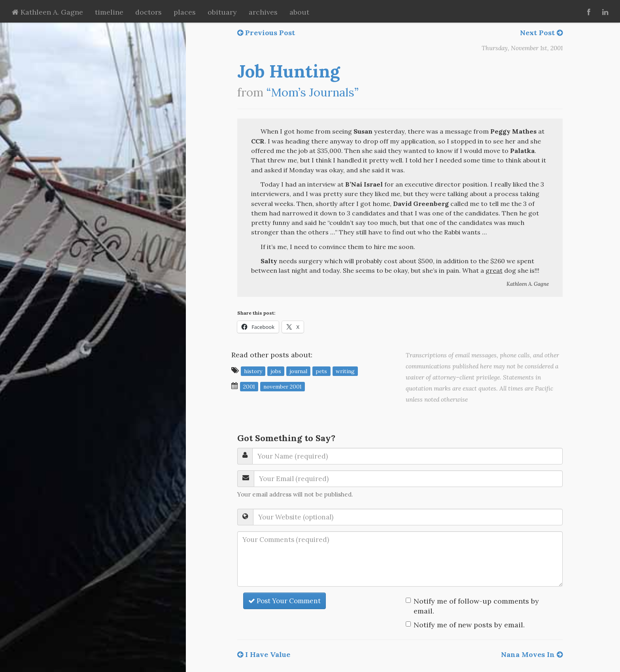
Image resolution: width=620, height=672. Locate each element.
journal (298, 370)
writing (345, 370)
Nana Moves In (532, 654)
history (253, 370)
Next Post (541, 32)
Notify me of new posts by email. (469, 624)
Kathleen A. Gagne (47, 12)
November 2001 (282, 386)
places (185, 12)
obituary (222, 12)
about (299, 12)
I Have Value (263, 654)
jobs (275, 370)
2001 (249, 386)
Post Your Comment (284, 600)
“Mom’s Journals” (313, 92)
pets (321, 370)
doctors (148, 12)
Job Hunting (288, 71)
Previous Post (266, 32)
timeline (109, 12)
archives (263, 12)
